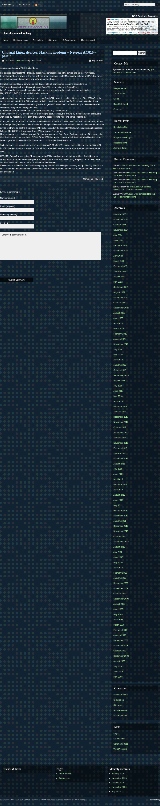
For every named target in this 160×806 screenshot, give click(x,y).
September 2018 (121, 375)
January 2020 (119, 339)
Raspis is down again (123, 137)
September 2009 (121, 599)
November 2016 (120, 443)
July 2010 (117, 552)
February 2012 (120, 510)
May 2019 (118, 354)
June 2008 (118, 671)
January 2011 (119, 521)
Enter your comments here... (50, 246)
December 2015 (120, 458)
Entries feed (118, 738)
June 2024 (118, 240)
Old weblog (38, 40)
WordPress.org (120, 749)
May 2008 (118, 677)
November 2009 (120, 588)
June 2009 (118, 609)
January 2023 (119, 271)
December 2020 (120, 297)
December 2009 (120, 583)
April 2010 (118, 567)
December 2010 (120, 526)
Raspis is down (120, 143)
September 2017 (121, 432)
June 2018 (118, 391)
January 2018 (119, 411)
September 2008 (121, 656)
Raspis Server (119, 88)
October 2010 (119, 536)
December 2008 (120, 640)
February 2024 (120, 245)
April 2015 (118, 479)
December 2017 (120, 417)
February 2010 (120, 573)
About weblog (8, 4)
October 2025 (119, 224)
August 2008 (119, 661)
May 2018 (118, 396)
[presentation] (25, 268)
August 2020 (119, 313)
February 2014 (120, 484)
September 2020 (121, 308)
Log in (116, 733)
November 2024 (120, 230)
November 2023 (120, 250)
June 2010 (118, 557)
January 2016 (119, 453)
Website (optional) (8, 215)
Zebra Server (119, 93)
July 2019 (117, 349)
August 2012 (119, 495)
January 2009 (119, 635)
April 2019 (118, 359)
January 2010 (119, 578)
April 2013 (118, 489)
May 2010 (118, 562)
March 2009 (118, 625)
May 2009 (118, 614)
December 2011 (120, 515)
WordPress (45, 800)
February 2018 (120, 406)
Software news (69, 40)
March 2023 (118, 261)
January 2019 (119, 365)
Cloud (116, 99)
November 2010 (120, 531)
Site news (52, 40)
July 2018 (117, 386)
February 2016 (120, 448)
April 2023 (118, 256)
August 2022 (119, 276)
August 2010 (119, 547)
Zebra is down (119, 148)
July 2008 (117, 666)
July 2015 (117, 469)
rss (39, 4)
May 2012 (118, 505)
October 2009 (119, 593)
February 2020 (120, 334)
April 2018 (118, 401)
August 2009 (119, 604)
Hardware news (20, 40)
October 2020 (119, 302)
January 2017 (119, 437)
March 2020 (118, 328)
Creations (117, 109)
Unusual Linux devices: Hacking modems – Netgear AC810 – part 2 (49, 54)
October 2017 (119, 427)
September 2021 (121, 287)
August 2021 (119, 292)
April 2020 (118, 323)
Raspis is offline (120, 127)
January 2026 (119, 214)
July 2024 (117, 235)
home (5, 40)
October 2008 (119, 650)
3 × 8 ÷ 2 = (5, 223)
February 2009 (120, 630)
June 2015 (118, 474)
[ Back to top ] (154, 800)
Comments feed (93, 179)
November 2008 (120, 645)
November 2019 (120, 344)
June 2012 (118, 500)
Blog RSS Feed (120, 104)
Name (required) (7, 198)
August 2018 (119, 380)
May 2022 (118, 282)
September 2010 (121, 541)
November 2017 (120, 422)
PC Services (24, 4)
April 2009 (118, 619)
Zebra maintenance (122, 132)
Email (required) (7, 206)
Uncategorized (88, 40)
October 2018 (119, 370)
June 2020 (118, 318)
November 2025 (120, 219)
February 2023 (120, 266)
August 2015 (119, 464)
